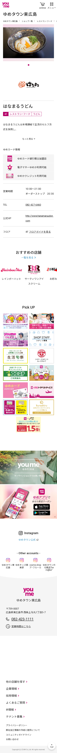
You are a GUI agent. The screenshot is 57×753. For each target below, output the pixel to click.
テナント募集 (14, 716)
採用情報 (11, 695)
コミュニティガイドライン (18, 735)
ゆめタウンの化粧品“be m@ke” (49, 567)
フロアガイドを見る (40, 231)
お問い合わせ (12, 739)
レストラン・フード (44, 21)
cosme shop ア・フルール (35, 566)
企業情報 (11, 688)
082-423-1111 (22, 619)
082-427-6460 (33, 204)
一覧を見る (27, 257)
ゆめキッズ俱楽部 (21, 566)
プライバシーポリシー (16, 725)
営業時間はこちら (21, 626)
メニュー (51, 5)
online (42, 5)
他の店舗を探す (15, 681)
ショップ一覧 (27, 21)
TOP (51, 746)
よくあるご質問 (15, 702)
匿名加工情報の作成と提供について (23, 730)
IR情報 (10, 709)
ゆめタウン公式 (27, 539)
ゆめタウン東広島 (10, 21)
